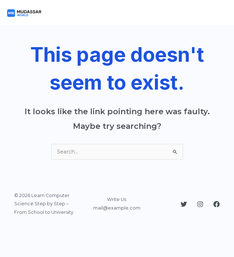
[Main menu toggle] (219, 12)
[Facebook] (216, 204)
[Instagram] (200, 204)
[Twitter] (184, 204)
